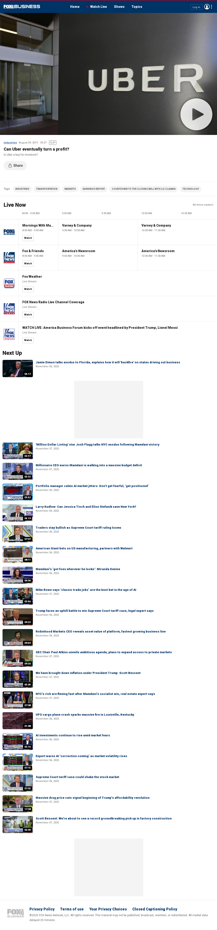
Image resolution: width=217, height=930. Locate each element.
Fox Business (22, 7)
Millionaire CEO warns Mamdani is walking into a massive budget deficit (89, 465)
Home (75, 7)
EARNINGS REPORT (94, 189)
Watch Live (98, 7)
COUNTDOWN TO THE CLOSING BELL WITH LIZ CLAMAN (144, 189)
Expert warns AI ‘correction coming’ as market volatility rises (81, 756)
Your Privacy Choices (108, 909)
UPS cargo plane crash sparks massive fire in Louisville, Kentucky (85, 714)
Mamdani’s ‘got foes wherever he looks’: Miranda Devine (78, 569)
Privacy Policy (42, 909)
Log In (196, 7)
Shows (119, 7)
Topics (136, 7)
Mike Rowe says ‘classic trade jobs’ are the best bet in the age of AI (86, 590)
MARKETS (70, 189)
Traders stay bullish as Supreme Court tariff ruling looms (78, 527)
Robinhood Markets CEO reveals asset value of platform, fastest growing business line (101, 631)
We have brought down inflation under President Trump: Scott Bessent (88, 673)
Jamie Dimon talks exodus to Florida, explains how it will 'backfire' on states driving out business (108, 362)
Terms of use (72, 909)
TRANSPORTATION (47, 189)
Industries (10, 142)
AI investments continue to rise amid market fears (73, 735)
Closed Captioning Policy (154, 909)
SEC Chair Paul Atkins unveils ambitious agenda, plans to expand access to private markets (104, 652)
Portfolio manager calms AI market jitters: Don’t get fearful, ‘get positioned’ (92, 486)
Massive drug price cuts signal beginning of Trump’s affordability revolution (93, 797)
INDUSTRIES (22, 189)
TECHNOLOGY (190, 189)
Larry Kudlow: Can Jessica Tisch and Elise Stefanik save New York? (86, 506)
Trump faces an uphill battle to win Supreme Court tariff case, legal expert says (95, 610)
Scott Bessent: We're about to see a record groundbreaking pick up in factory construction (104, 818)
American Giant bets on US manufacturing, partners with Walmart (84, 548)
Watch (28, 237)
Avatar (207, 6)
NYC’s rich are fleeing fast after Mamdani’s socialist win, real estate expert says (95, 694)
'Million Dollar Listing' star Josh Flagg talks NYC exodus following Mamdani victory (97, 444)
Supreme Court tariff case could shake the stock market (77, 777)
